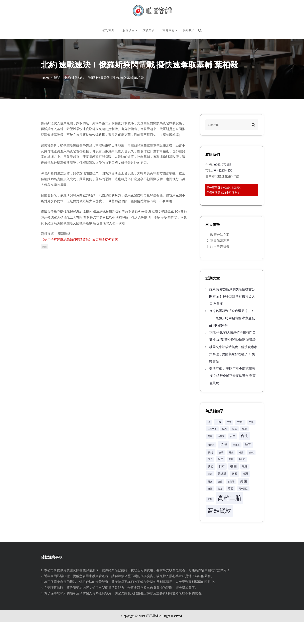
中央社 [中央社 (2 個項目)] (240, 422)
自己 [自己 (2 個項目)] (210, 489)
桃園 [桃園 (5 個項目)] (233, 466)
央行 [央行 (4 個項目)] (210, 452)
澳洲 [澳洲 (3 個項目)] (245, 473)
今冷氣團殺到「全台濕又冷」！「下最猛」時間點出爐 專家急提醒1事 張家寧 (232, 318)
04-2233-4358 (223, 170)
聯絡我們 (189, 30)
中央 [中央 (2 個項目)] (229, 422)
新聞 (44, 246)
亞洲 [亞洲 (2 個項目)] (224, 429)
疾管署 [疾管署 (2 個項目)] (231, 482)
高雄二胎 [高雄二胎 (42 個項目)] (229, 498)
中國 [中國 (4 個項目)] (218, 421)
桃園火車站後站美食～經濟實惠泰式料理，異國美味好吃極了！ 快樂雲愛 (233, 354)
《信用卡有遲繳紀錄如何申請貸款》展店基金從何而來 (79, 239)
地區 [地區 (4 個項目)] (248, 444)
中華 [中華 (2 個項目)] (251, 422)
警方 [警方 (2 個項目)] (220, 489)
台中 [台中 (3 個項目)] (232, 436)
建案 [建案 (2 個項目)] (241, 452)
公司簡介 (108, 30)
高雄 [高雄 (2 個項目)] (210, 499)
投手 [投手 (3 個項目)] (220, 459)
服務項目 (128, 30)
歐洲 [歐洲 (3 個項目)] (244, 466)
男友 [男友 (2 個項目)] (210, 482)
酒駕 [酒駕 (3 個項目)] (230, 488)
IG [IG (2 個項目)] (209, 422)
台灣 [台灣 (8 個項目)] (223, 444)
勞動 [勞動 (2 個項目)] (210, 436)
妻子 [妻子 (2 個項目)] (221, 452)
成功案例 (148, 30)
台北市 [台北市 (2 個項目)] (211, 445)
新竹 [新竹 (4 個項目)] (210, 466)
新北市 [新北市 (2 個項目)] (242, 459)
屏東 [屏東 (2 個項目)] (231, 452)
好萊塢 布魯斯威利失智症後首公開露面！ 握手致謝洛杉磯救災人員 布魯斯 (232, 296)
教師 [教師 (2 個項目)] (231, 459)
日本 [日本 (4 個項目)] (222, 466)
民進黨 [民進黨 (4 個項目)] (222, 473)
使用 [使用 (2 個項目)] (244, 429)
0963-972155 (222, 164)
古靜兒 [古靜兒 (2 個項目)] (221, 436)
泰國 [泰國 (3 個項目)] (234, 473)
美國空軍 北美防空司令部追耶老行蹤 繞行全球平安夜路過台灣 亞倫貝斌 (232, 376)
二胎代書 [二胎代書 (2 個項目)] (212, 429)
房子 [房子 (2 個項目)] (210, 459)
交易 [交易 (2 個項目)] (234, 429)
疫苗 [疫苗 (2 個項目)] (220, 482)
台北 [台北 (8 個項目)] (244, 436)
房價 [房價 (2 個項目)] (251, 452)
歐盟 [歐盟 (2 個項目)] (210, 474)
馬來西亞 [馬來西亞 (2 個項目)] (243, 489)
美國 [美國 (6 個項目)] (243, 481)
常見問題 (169, 30)
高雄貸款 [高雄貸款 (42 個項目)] (219, 510)
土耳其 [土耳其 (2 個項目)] (236, 445)
